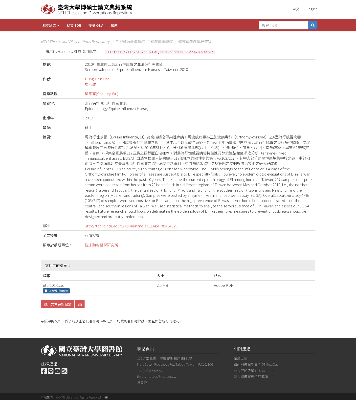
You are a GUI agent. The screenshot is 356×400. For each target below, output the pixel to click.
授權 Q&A (96, 25)
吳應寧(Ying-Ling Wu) (101, 93)
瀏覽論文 (50, 25)
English (312, 8)
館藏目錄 (240, 358)
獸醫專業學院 (161, 41)
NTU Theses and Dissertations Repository (75, 41)
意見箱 (142, 382)
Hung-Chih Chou (98, 78)
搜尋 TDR (74, 25)
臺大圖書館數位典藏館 (251, 376)
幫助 (114, 25)
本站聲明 (47, 397)
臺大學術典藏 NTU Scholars (254, 370)
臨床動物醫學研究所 (194, 41)
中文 (295, 8)
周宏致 (90, 84)
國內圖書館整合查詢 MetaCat (256, 364)
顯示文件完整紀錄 (57, 304)
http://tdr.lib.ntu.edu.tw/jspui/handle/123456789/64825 (131, 225)
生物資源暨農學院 (130, 41)
